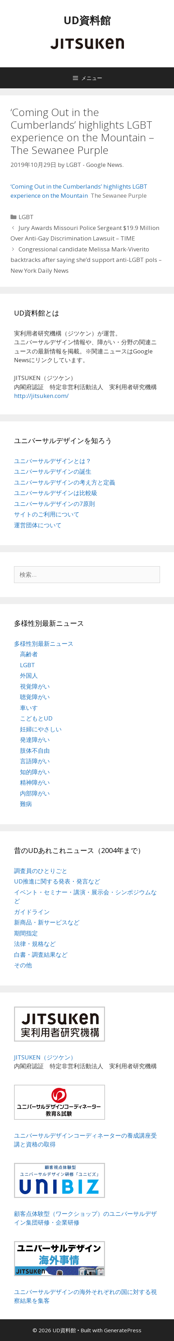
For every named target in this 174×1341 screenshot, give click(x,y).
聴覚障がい (35, 697)
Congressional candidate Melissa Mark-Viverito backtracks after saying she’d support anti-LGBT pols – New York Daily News (86, 260)
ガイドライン (32, 912)
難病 (26, 804)
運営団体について (38, 525)
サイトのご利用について (46, 514)
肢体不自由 (35, 750)
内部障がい (35, 793)
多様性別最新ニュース (44, 643)
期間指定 (26, 933)
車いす (29, 708)
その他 (23, 965)
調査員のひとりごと (41, 871)
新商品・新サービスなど (46, 922)
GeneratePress (122, 1330)
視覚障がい (35, 686)
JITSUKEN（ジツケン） (45, 1057)
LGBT (26, 217)
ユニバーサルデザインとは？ (52, 461)
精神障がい (35, 782)
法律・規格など (35, 944)
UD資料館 (87, 20)
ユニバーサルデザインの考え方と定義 (64, 482)
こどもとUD (36, 718)
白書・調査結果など (41, 954)
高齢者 (29, 654)
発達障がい (35, 740)
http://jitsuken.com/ (41, 396)
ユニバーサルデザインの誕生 (52, 471)
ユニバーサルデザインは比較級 (55, 493)
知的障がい (35, 772)
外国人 (29, 675)
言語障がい (35, 761)
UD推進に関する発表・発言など (57, 881)
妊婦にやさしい (41, 729)
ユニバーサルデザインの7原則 (54, 504)
